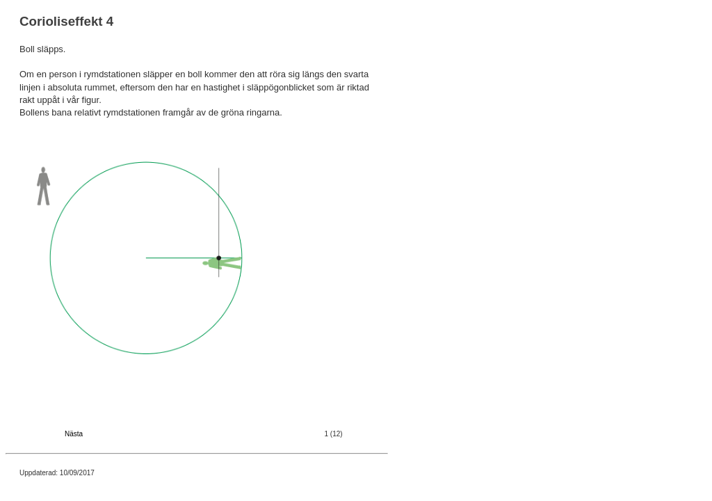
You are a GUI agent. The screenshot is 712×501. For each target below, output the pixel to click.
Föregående (38, 434)
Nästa (74, 434)
